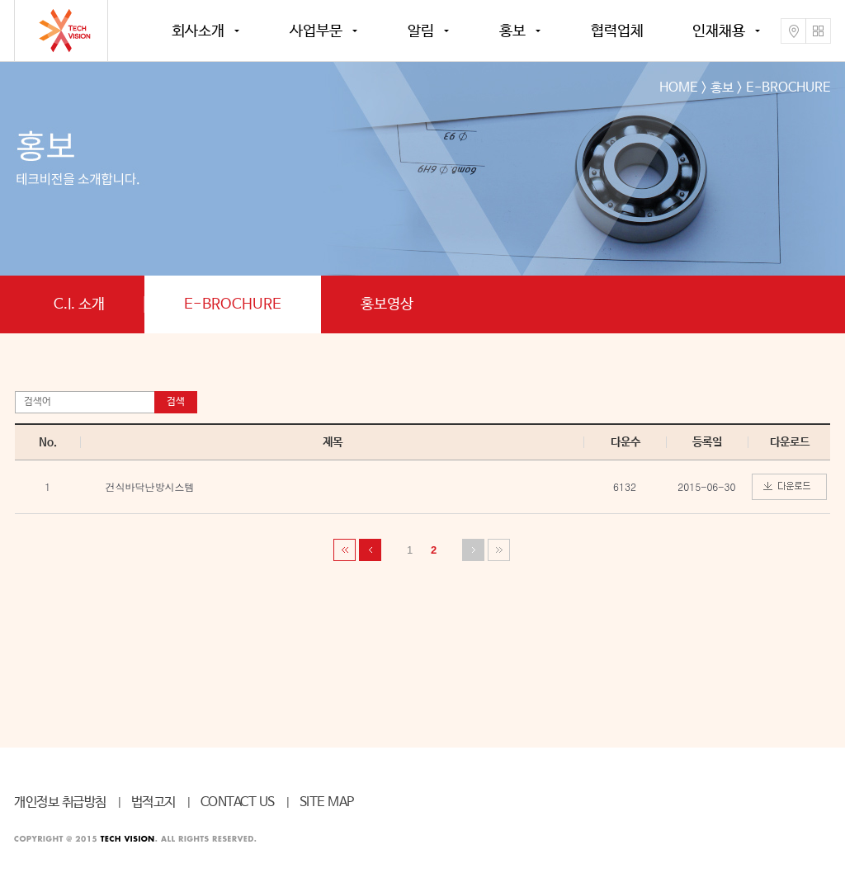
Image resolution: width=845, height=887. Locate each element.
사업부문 (316, 31)
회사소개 (198, 31)
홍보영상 (387, 304)
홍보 (512, 31)
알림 (421, 31)
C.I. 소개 (79, 304)
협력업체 (617, 31)
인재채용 (718, 31)
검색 (176, 402)
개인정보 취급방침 (60, 802)
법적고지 (153, 802)
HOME (678, 88)
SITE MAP (327, 802)
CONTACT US (238, 802)
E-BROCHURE (232, 304)
